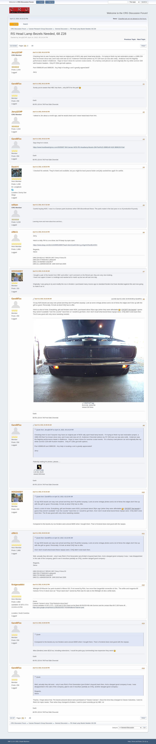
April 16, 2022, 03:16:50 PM (41, 668)
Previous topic (130, 39)
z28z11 (14, 232)
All (32, 46)
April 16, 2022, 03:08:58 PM (41, 623)
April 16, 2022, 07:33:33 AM (41, 492)
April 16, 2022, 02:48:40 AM (43, 425)
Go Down (13, 46)
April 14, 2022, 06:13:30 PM (41, 83)
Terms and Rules (137, 741)
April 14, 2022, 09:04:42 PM (41, 111)
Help (129, 741)
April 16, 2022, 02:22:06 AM (43, 298)
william (14, 205)
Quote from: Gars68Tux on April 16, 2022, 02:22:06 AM (54, 497)
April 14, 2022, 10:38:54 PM (41, 166)
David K (15, 167)
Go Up (12, 718)
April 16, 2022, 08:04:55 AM (41, 533)
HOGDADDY (17, 271)
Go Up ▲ (145, 741)
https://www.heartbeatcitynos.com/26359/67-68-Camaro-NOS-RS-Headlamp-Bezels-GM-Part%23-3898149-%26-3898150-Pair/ (79, 147)
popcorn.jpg (39, 470)
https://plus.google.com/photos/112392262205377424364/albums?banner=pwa (58, 607)
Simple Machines (24, 741)
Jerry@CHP (16, 52)
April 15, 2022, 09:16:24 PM (41, 232)
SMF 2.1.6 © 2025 (13, 741)
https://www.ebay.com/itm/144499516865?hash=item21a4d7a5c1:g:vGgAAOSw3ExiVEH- (65, 245)
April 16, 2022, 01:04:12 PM (41, 584)
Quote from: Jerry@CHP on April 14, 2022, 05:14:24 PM (54, 430)
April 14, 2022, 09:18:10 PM (41, 139)
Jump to (114, 727)
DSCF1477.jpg (88, 403)
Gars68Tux (16, 84)
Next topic (141, 39)
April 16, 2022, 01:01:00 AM (41, 271)
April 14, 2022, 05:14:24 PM (41, 52)
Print (143, 46)
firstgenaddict (17, 585)
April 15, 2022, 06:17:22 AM (41, 204)
